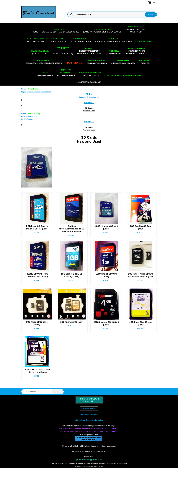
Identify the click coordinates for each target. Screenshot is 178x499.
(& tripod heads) (114, 52)
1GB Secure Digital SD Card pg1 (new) (72, 275)
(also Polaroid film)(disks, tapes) (135, 29)
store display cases (80, 40)
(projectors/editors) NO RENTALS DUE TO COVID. (89, 51)
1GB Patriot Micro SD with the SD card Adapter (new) (140, 275)
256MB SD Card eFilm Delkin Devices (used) (37, 275)
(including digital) (91, 74)
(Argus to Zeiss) (40, 52)
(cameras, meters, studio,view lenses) (102, 30)
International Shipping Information (89, 420)
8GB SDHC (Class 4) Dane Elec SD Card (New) (37, 370)
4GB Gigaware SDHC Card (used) (106, 323)
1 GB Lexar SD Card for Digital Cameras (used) (37, 227)
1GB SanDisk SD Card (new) (106, 275)
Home (35, 32)
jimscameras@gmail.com (89, 82)
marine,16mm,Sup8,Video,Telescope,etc (136, 51)
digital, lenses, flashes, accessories (60, 30)
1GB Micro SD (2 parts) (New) (37, 323)
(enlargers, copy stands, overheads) (113, 40)
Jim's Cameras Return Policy (89, 414)
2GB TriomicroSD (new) (71, 322)
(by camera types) (66, 72)
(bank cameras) (58, 40)
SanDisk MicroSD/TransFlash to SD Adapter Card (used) (71, 229)
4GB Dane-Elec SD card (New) (140, 323)
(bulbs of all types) (97, 61)
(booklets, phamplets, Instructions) (44, 61)
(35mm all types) (45, 74)
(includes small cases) (123, 61)
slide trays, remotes (36, 40)
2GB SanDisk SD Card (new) (140, 227)
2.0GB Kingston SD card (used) (106, 227)
